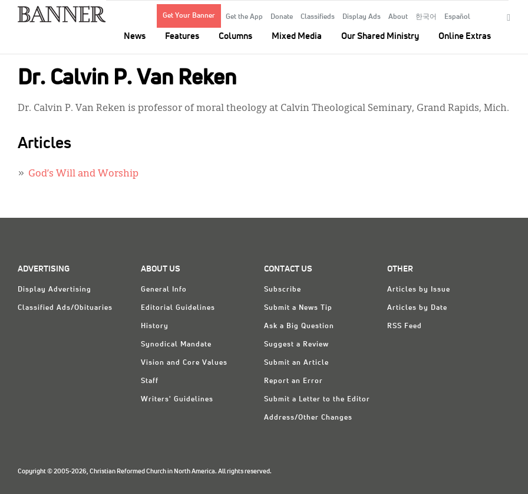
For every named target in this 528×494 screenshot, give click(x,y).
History (155, 326)
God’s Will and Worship (83, 174)
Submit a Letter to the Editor (317, 399)
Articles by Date (417, 308)
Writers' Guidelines (177, 399)
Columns (235, 36)
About (398, 17)
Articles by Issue (418, 289)
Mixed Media (297, 36)
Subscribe (282, 289)
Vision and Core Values (184, 363)
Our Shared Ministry (380, 36)
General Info (164, 289)
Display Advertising (54, 289)
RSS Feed (404, 326)
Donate (281, 17)
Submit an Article (296, 363)
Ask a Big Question (299, 326)
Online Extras (464, 36)
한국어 (426, 17)
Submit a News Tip (298, 308)
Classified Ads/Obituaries (65, 308)
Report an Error (293, 381)
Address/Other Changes (308, 417)
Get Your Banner (189, 15)
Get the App (244, 17)
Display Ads (361, 17)
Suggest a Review (296, 344)
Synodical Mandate (176, 344)
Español (457, 17)
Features (182, 36)
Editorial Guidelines (178, 308)
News (135, 36)
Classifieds (318, 17)
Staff (150, 381)
